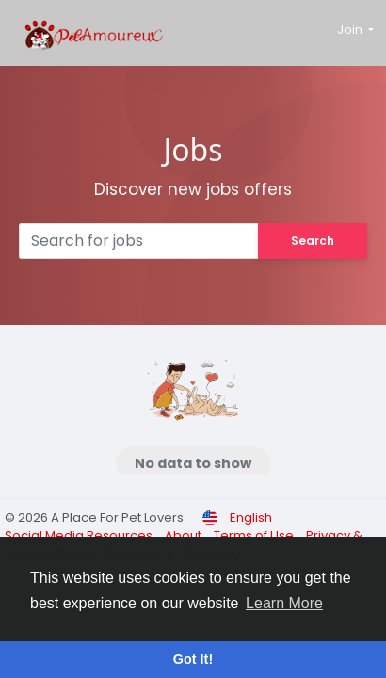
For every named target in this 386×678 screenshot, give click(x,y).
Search (312, 241)
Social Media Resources (80, 535)
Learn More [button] (284, 603)
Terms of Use (255, 535)
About (184, 535)
